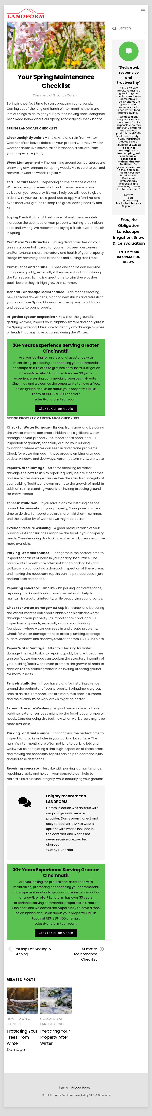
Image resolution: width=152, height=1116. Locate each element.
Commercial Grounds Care (54, 95)
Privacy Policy (80, 1091)
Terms (63, 1091)
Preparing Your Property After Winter (55, 1041)
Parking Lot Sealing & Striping (33, 955)
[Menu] (143, 10)
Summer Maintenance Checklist (85, 957)
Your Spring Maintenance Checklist (56, 81)
